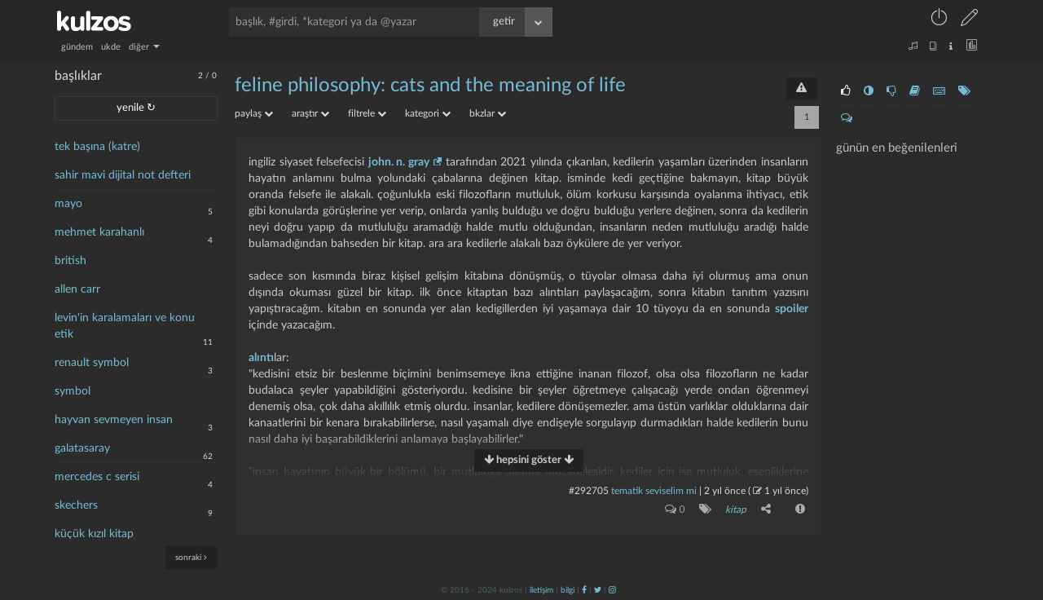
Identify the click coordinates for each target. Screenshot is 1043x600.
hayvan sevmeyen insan (114, 420)
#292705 (589, 491)
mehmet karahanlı (99, 232)
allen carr (77, 289)
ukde (111, 46)
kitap (735, 509)
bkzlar (487, 113)
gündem (77, 46)
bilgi (567, 589)
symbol (72, 391)
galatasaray (82, 448)
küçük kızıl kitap (94, 534)
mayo (68, 204)
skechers (76, 505)
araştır (310, 113)
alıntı (261, 358)
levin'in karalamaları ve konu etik (125, 326)
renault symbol (92, 362)
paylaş (254, 113)
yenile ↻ (136, 108)
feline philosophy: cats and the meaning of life (430, 85)
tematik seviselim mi (654, 491)
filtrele (367, 113)
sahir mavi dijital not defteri (123, 175)
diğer (144, 46)
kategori (428, 113)
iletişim (541, 589)
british (70, 261)
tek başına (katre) (97, 146)
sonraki (191, 557)
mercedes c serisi (97, 477)
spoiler (791, 309)
